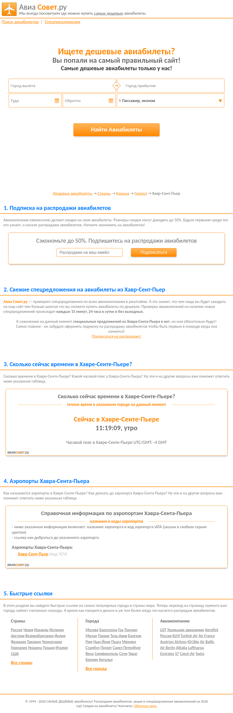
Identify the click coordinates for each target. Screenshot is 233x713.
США (15, 653)
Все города (96, 668)
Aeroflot (211, 629)
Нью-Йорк (101, 641)
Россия (16, 629)
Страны (104, 194)
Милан (91, 635)
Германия (19, 647)
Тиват (132, 653)
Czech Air (187, 653)
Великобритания (39, 635)
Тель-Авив (118, 635)
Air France (207, 635)
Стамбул (93, 647)
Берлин (92, 659)
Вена (90, 653)
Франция (18, 641)
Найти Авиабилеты (116, 129)
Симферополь (106, 653)
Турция (49, 647)
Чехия (28, 629)
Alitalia (181, 647)
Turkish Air (189, 635)
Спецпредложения (62, 22)
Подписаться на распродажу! (116, 336)
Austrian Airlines (173, 641)
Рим (89, 641)
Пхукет (106, 647)
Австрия (18, 635)
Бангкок (134, 635)
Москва (92, 629)
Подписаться (153, 252)
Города (140, 194)
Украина (35, 647)
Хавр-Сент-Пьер (33, 554)
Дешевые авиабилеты (72, 194)
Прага (116, 641)
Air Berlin (167, 647)
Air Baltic (207, 641)
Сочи (123, 653)
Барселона (108, 629)
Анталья (106, 659)
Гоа (120, 629)
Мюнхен (129, 641)
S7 (177, 653)
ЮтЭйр (193, 641)
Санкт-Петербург (127, 647)
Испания (56, 629)
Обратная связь (145, 706)
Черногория (52, 641)
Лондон (130, 629)
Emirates (167, 653)
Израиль (41, 629)
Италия (62, 647)
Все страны (21, 662)
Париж (104, 635)
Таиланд (34, 641)
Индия (60, 635)
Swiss (200, 653)
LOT (163, 629)
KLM (176, 635)
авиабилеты (82, 9)
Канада (122, 194)
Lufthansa (196, 647)
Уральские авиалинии (185, 629)
